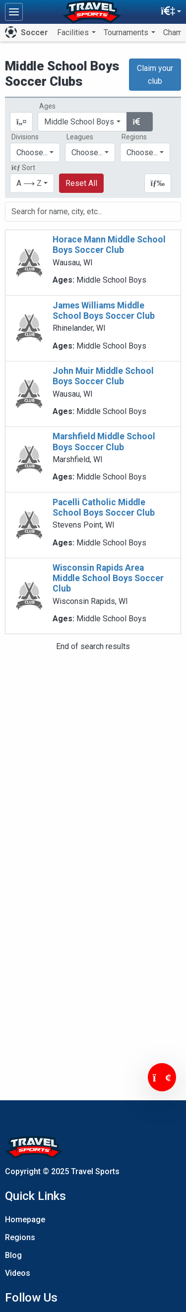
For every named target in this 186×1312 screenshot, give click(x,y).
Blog (13, 1255)
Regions (20, 1237)
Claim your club (155, 74)
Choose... (142, 152)
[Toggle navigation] (14, 12)
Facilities (74, 32)
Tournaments (127, 32)
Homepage (25, 1219)
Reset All (81, 183)
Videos (17, 1273)
